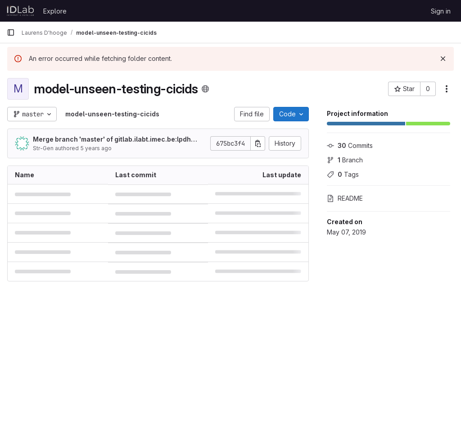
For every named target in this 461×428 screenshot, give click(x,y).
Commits (350, 145)
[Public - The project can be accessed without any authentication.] (205, 88)
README (345, 198)
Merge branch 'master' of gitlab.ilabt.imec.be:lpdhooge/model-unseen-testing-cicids (116, 139)
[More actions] (446, 89)
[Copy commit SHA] (258, 143)
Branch (345, 160)
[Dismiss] (443, 58)
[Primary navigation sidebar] (11, 32)
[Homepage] (20, 11)
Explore (55, 11)
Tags (343, 174)
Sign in (441, 11)
